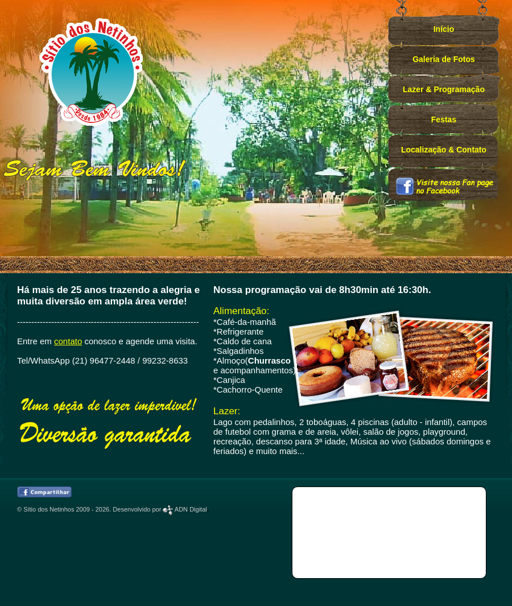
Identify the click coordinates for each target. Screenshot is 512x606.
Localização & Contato (443, 149)
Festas (443, 119)
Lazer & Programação (444, 89)
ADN (185, 509)
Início (444, 29)
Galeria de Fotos (443, 59)
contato (68, 341)
